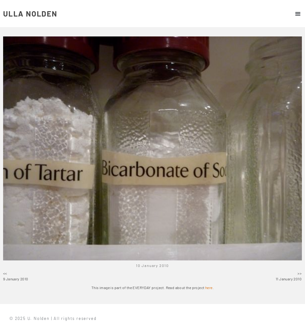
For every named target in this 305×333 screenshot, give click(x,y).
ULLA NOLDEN (30, 13)
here (209, 287)
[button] (297, 13)
